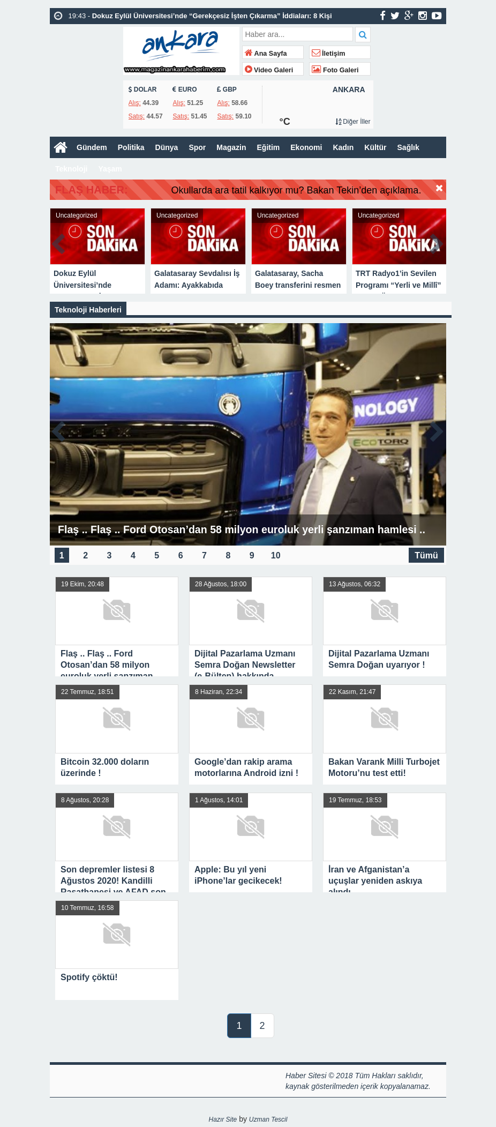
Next (437, 242)
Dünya (166, 147)
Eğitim (268, 147)
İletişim (328, 53)
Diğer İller (353, 121)
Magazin (231, 147)
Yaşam (110, 169)
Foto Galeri (335, 70)
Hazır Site (223, 1119)
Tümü (426, 554)
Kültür (375, 147)
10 (276, 554)
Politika (131, 147)
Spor (197, 147)
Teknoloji (71, 169)
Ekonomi (306, 147)
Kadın (343, 147)
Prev (58, 242)
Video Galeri (269, 70)
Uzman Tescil (268, 1119)
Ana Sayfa (266, 53)
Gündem (92, 147)
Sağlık (408, 147)
